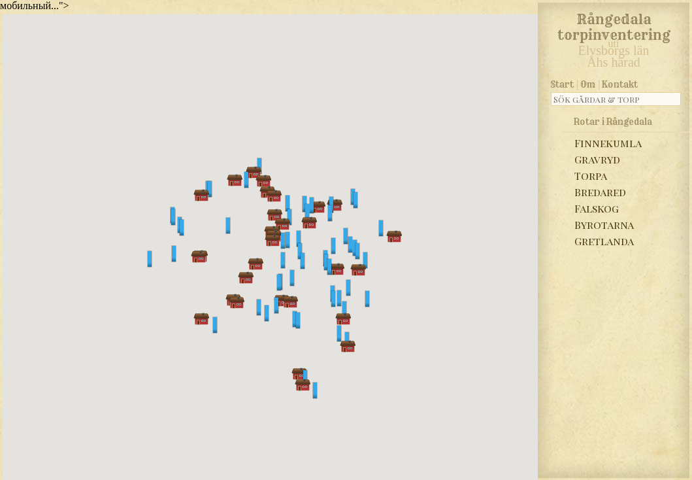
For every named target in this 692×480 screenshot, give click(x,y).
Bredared (600, 192)
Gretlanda (604, 241)
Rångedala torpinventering (613, 25)
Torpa (590, 175)
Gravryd (597, 159)
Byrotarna (604, 224)
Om (587, 84)
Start (562, 84)
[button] (246, 180)
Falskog (596, 208)
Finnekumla (608, 143)
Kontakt (620, 84)
